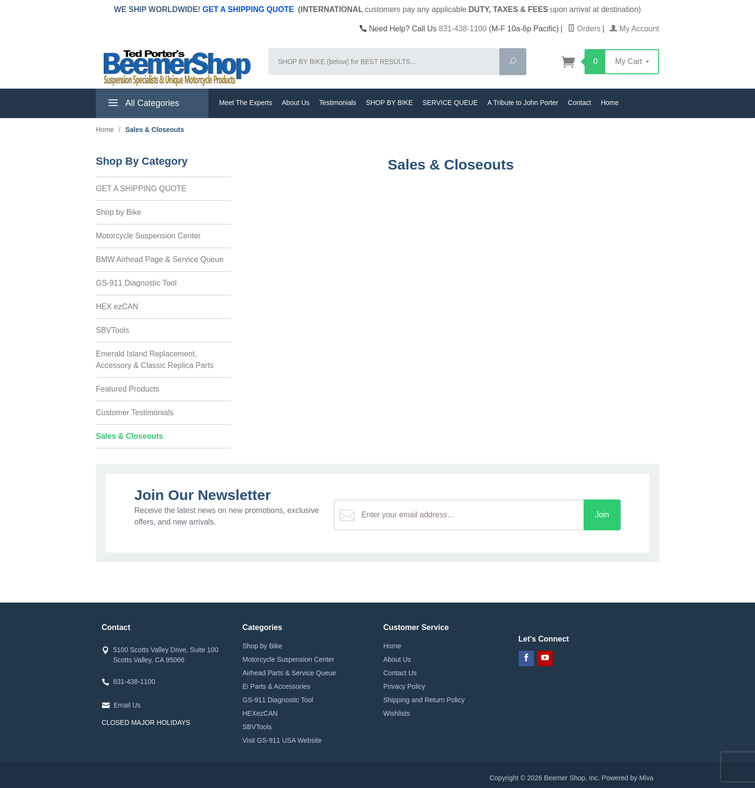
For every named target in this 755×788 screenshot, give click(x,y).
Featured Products (127, 389)
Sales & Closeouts (129, 436)
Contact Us (400, 673)
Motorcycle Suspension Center (148, 236)
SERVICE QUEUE (450, 102)
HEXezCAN (260, 713)
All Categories (142, 104)
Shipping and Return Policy (424, 700)
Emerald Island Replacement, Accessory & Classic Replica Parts (155, 359)
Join (602, 515)
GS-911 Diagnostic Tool (136, 283)
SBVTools (112, 330)
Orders (584, 29)
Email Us (127, 705)
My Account (634, 29)
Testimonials (337, 102)
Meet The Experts (245, 102)
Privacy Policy (404, 686)
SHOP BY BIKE (389, 102)
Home (610, 102)
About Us (296, 102)
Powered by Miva (627, 778)
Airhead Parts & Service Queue (290, 673)
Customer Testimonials (135, 412)
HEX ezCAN (117, 306)
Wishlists (396, 713)
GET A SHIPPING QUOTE (248, 9)
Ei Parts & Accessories (277, 686)
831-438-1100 (463, 29)
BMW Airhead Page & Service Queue (159, 259)
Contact (579, 102)
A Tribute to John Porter (522, 102)
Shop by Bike (118, 212)
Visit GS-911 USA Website (282, 740)
